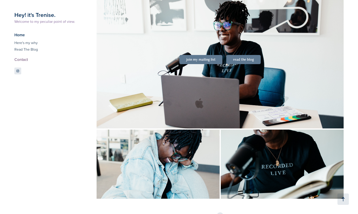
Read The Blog (26, 49)
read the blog (243, 59)
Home (19, 35)
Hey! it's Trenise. (34, 15)
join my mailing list (201, 59)
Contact (21, 59)
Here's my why (26, 42)
